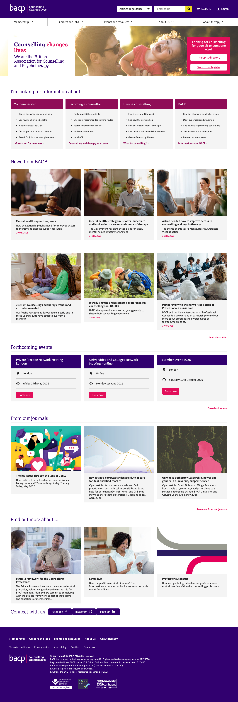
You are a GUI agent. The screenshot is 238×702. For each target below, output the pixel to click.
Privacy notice (41, 647)
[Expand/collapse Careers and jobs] (82, 22)
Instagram (83, 611)
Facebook (60, 611)
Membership (21, 22)
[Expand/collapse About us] (172, 22)
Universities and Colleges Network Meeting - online (113, 361)
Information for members (28, 143)
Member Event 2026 (176, 360)
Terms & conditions (19, 647)
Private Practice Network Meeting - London (40, 361)
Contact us (89, 647)
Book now (25, 395)
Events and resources (116, 22)
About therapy (211, 22)
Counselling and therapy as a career (89, 143)
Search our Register (208, 67)
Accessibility (59, 647)
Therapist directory (208, 57)
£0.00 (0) (206, 8)
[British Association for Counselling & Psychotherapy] (28, 8)
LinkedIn (107, 611)
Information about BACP (191, 143)
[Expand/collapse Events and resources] (132, 22)
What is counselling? (135, 143)
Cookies (75, 647)
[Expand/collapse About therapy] (223, 22)
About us (164, 22)
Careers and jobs (69, 22)
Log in (225, 8)
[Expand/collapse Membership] (32, 22)
